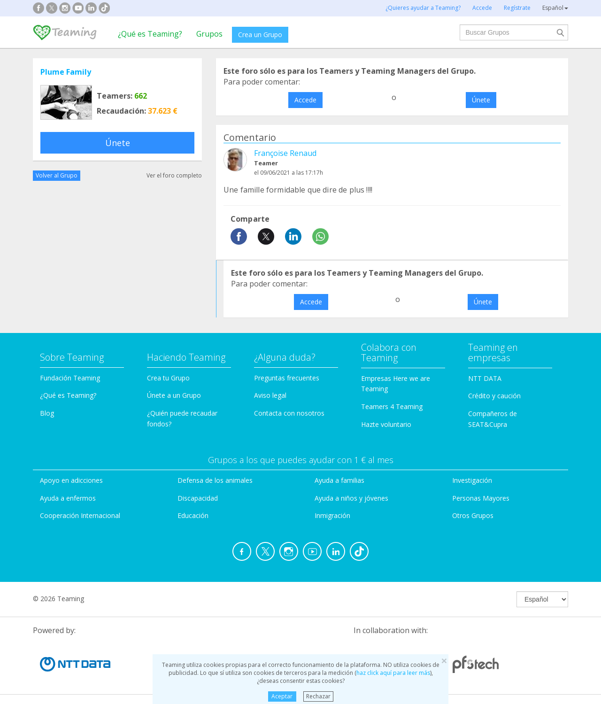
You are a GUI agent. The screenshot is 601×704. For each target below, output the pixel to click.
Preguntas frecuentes (286, 377)
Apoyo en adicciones (71, 480)
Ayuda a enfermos (68, 498)
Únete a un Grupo (174, 395)
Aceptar (282, 696)
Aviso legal (270, 395)
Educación (192, 515)
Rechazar (318, 696)
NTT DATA (484, 378)
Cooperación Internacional (80, 515)
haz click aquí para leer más (393, 673)
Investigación (472, 480)
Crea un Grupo (260, 34)
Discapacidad (197, 498)
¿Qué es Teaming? (150, 34)
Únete (117, 142)
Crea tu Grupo (168, 377)
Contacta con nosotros (289, 413)
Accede (305, 99)
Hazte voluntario (386, 424)
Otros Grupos (472, 515)
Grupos (209, 34)
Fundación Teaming (70, 377)
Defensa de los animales (215, 480)
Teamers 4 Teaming (392, 406)
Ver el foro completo (174, 175)
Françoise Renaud (285, 153)
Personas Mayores (480, 498)
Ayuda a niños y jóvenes (351, 498)
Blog (47, 413)
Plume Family (65, 72)
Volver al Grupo (56, 175)
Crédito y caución (494, 395)
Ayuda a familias (339, 480)
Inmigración (332, 515)
